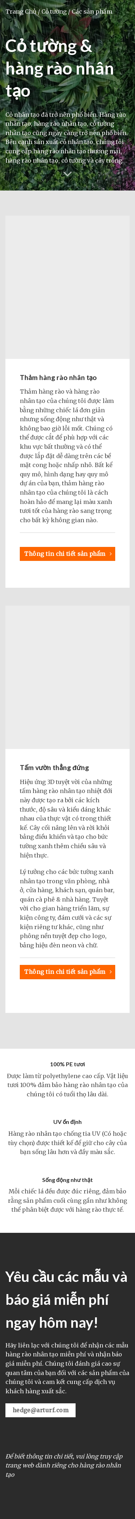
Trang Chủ (20, 11)
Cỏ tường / (55, 11)
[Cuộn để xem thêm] (67, 174)
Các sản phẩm (92, 11)
